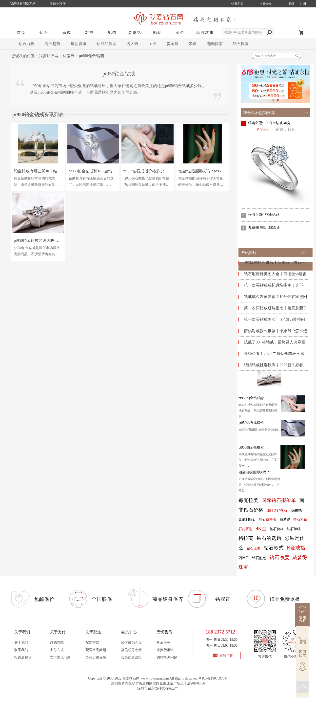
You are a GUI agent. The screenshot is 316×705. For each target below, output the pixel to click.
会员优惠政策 (131, 657)
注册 (303, 3)
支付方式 (57, 650)
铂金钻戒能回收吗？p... (256, 472)
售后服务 (163, 642)
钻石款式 (274, 547)
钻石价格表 (267, 519)
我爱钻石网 (49, 56)
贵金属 (172, 44)
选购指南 (215, 44)
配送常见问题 (95, 650)
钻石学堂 (237, 3)
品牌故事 (205, 32)
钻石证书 (253, 548)
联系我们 (21, 650)
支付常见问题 (60, 657)
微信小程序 (58, 3)
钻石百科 (26, 44)
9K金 (261, 528)
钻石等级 (294, 529)
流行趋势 (52, 44)
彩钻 (157, 32)
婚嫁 (193, 44)
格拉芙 (245, 538)
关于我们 (21, 642)
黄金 (180, 32)
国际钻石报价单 (278, 500)
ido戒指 (296, 510)
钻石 (44, 32)
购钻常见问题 (167, 657)
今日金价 (265, 3)
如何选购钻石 (276, 510)
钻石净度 (279, 557)
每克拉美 (248, 500)
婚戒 (66, 32)
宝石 (153, 44)
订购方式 (57, 642)
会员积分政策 (131, 650)
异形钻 (134, 32)
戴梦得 (285, 519)
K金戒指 (296, 547)
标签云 (69, 56)
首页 (21, 32)
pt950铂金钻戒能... (252, 398)
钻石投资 (241, 44)
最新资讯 (78, 44)
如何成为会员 (131, 642)
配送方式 (92, 642)
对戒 (89, 32)
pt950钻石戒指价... (252, 423)
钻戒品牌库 (106, 44)
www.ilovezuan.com (154, 678)
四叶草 (243, 558)
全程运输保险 (95, 657)
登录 (291, 3)
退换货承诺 (165, 650)
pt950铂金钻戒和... (252, 447)
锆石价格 (277, 529)
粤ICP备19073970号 (213, 678)
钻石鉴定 (259, 558)
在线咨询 (226, 656)
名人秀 (132, 44)
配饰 (112, 32)
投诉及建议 (23, 657)
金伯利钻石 (247, 519)
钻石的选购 (269, 538)
